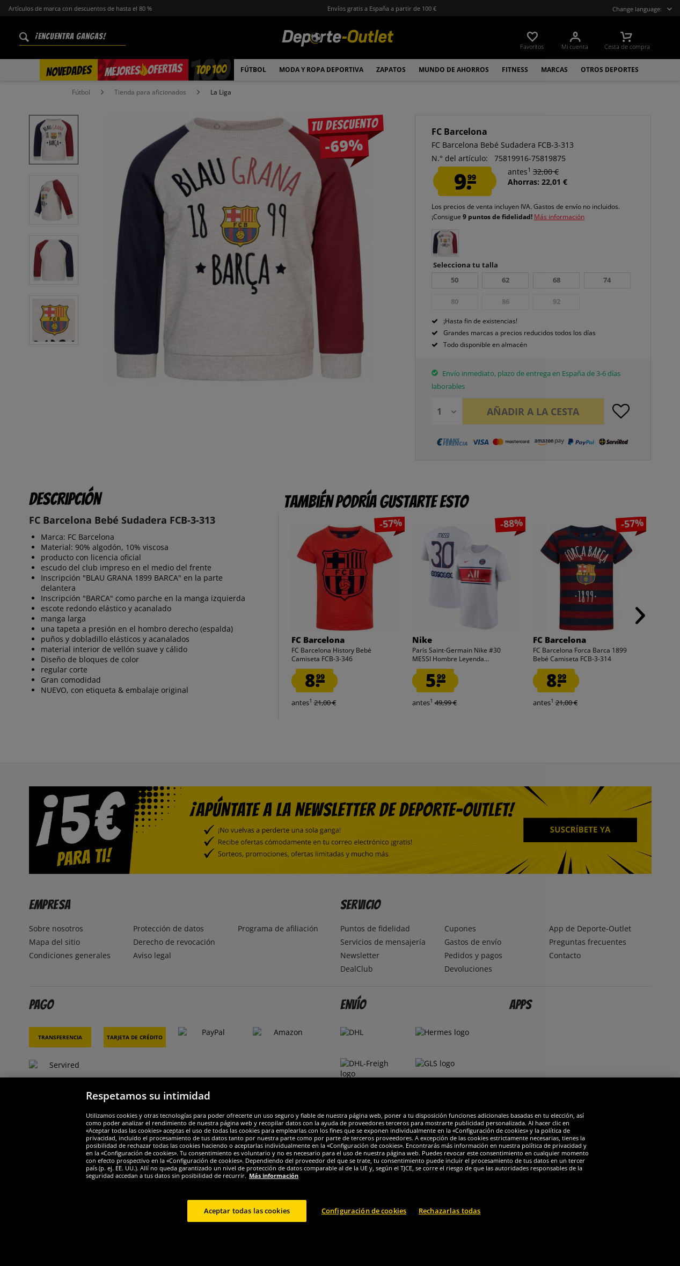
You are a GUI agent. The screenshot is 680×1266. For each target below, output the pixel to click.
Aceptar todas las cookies (247, 1221)
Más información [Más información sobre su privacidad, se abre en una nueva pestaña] (273, 1186)
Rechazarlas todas (449, 1221)
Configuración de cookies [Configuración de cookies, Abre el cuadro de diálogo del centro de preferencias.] (363, 1221)
